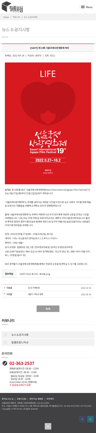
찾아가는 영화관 (36, 398)
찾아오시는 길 (8, 398)
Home (6, 17)
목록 (48, 309)
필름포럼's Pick (15, 342)
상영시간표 (21, 398)
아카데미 (50, 398)
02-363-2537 (21, 363)
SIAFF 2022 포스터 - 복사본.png (35, 274)
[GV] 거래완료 (34, 287)
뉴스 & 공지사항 (15, 334)
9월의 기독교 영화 (35, 294)
